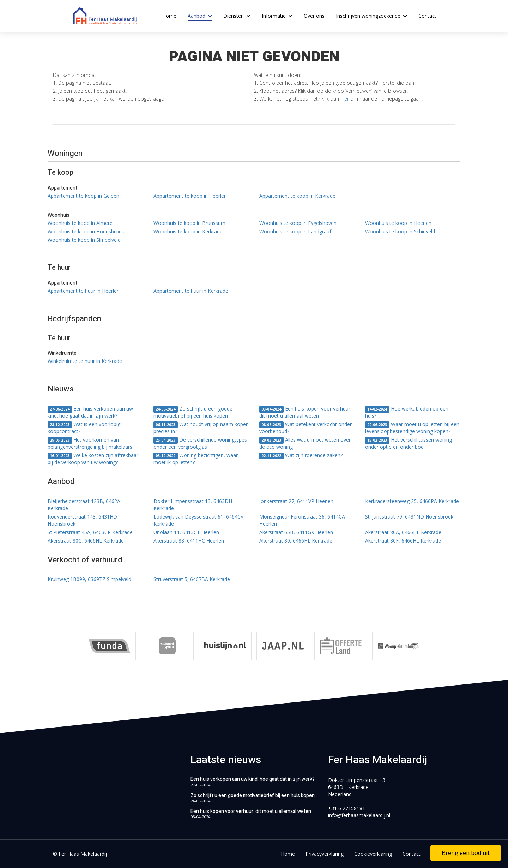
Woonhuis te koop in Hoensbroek (86, 231)
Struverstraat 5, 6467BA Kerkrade (191, 579)
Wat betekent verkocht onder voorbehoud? (305, 428)
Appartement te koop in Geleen (83, 195)
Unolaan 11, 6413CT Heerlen (186, 532)
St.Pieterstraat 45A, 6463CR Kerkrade (90, 532)
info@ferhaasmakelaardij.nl (359, 815)
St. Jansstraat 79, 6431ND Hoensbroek (409, 516)
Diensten (236, 15)
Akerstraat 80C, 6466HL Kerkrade (86, 540)
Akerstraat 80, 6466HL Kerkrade (295, 540)
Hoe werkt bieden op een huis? (406, 412)
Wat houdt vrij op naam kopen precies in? (201, 428)
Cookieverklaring (373, 853)
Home (169, 15)
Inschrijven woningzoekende (371, 15)
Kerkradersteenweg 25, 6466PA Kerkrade (412, 501)
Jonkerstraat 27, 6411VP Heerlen (296, 501)
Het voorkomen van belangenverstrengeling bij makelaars (90, 443)
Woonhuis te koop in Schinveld (400, 231)
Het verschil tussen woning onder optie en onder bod (408, 443)
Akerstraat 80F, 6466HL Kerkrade (403, 540)
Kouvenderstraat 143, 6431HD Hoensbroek (82, 520)
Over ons (314, 15)
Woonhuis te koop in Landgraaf (295, 231)
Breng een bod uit (466, 853)
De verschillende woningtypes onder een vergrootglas (200, 443)
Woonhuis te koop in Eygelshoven (298, 223)
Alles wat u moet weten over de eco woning (305, 443)
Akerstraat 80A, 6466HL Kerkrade (403, 532)
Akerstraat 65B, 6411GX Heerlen (296, 532)
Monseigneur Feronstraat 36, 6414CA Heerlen (302, 520)
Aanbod (200, 15)
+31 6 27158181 (346, 808)
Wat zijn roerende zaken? (301, 455)
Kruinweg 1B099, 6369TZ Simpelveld (89, 579)
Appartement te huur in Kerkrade (190, 290)
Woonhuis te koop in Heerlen (398, 223)
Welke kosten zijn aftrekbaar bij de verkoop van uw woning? (93, 459)
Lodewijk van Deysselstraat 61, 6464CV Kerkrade (198, 520)
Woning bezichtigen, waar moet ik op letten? (195, 459)
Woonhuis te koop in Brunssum (189, 223)
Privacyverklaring (325, 853)
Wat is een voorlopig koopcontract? (84, 428)
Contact (427, 15)
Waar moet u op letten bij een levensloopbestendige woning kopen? (412, 428)
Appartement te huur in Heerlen (84, 290)
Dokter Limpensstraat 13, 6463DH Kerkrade (192, 504)
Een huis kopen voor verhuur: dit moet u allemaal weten (305, 412)
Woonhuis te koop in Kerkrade (188, 231)
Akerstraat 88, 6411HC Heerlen (188, 540)
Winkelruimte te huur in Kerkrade (85, 361)
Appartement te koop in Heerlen (190, 195)
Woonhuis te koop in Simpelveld (84, 240)
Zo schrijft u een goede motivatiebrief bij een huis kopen (192, 412)
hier (344, 98)
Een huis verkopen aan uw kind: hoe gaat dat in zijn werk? (90, 412)
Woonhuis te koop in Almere (80, 223)
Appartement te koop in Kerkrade (297, 195)
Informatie (277, 15)
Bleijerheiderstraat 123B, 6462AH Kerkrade (86, 504)
